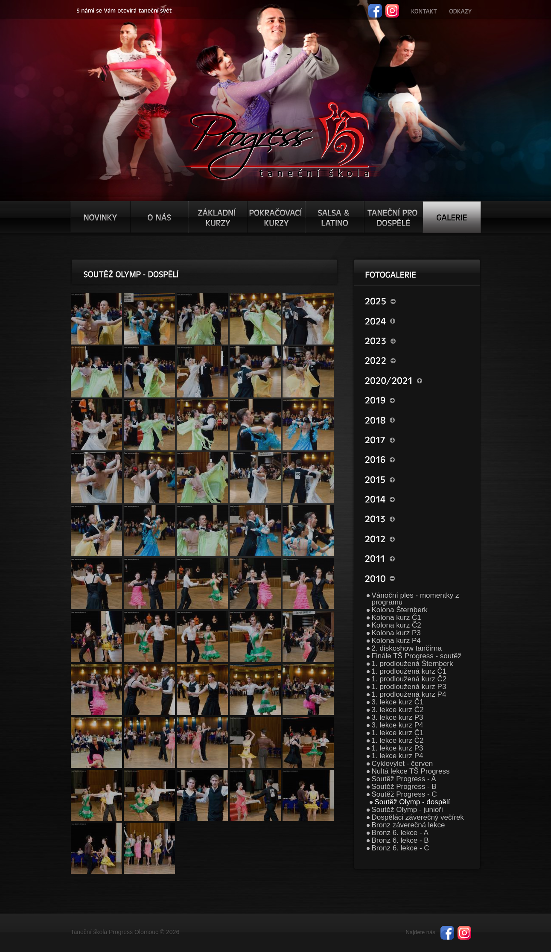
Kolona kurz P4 (396, 641)
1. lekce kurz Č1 (398, 733)
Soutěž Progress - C (404, 794)
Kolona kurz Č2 (396, 625)
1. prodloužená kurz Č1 (409, 671)
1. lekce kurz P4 (397, 756)
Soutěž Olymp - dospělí (412, 802)
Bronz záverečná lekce (408, 825)
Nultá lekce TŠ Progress (411, 771)
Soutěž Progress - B (404, 787)
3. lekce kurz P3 (397, 717)
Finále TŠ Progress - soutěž (416, 656)
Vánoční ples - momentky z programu (415, 598)
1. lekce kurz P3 (397, 748)
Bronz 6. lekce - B (400, 840)
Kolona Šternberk (400, 610)
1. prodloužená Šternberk (412, 664)
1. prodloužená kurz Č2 (409, 679)
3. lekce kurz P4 (397, 725)
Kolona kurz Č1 (396, 617)
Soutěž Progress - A (404, 779)
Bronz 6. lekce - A (400, 833)
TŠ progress (279, 140)
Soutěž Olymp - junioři (407, 810)
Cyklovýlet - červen (402, 763)
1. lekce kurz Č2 (398, 740)
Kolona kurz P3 (396, 633)
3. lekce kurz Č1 (398, 702)
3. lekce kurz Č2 (398, 710)
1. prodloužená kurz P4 (409, 694)
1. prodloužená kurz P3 (409, 687)
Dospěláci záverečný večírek (418, 817)
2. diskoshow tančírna (407, 648)
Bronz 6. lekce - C (400, 848)
